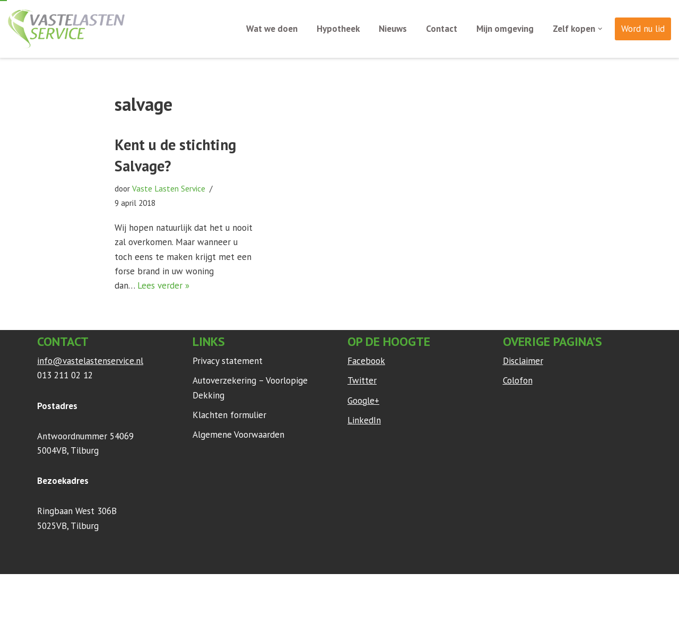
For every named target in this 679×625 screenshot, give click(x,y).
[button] (600, 29)
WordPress (177, 587)
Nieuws (393, 28)
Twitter (362, 380)
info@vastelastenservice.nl (90, 361)
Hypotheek (338, 28)
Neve (47, 587)
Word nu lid (643, 28)
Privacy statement (228, 361)
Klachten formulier (229, 415)
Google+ (363, 400)
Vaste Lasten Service (168, 188)
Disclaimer (523, 361)
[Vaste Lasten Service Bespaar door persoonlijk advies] (66, 29)
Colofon (518, 380)
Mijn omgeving (505, 28)
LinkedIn (364, 420)
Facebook (366, 361)
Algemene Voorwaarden (238, 434)
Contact (441, 28)
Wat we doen (272, 28)
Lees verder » (163, 285)
